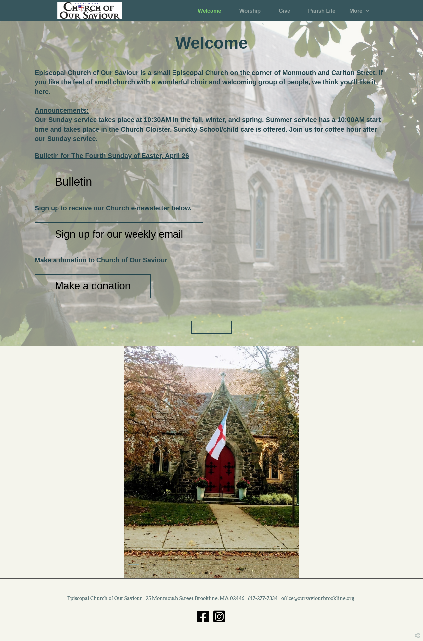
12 (289, 564)
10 (261, 564)
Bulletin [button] (73, 181)
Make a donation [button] (93, 286)
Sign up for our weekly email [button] (119, 234)
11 (275, 564)
